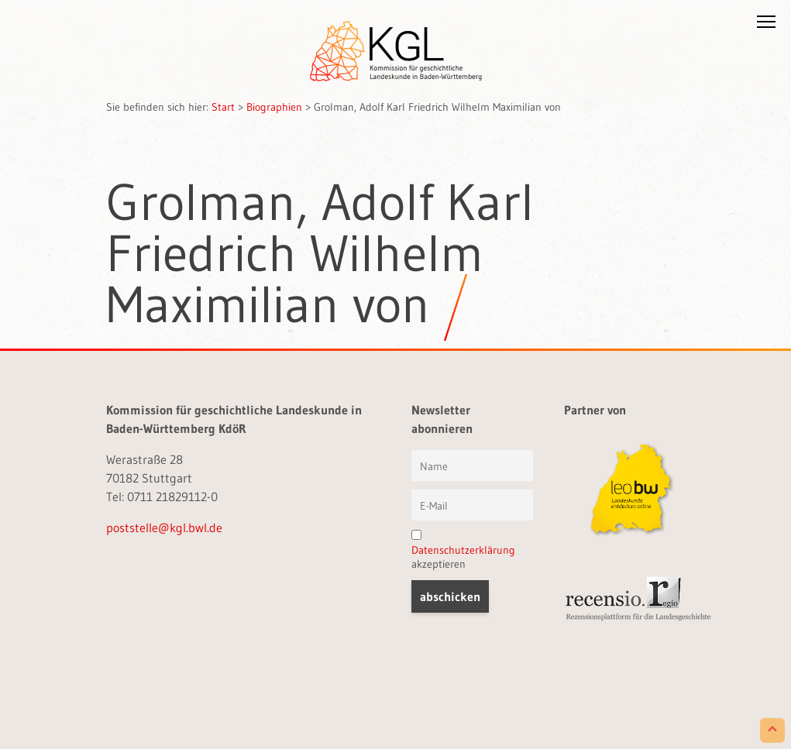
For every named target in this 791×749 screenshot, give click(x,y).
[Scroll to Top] (772, 730)
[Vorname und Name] (472, 465)
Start (223, 107)
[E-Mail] (472, 505)
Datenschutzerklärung (463, 550)
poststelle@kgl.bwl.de (164, 527)
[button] (766, 24)
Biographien (274, 107)
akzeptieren (463, 550)
